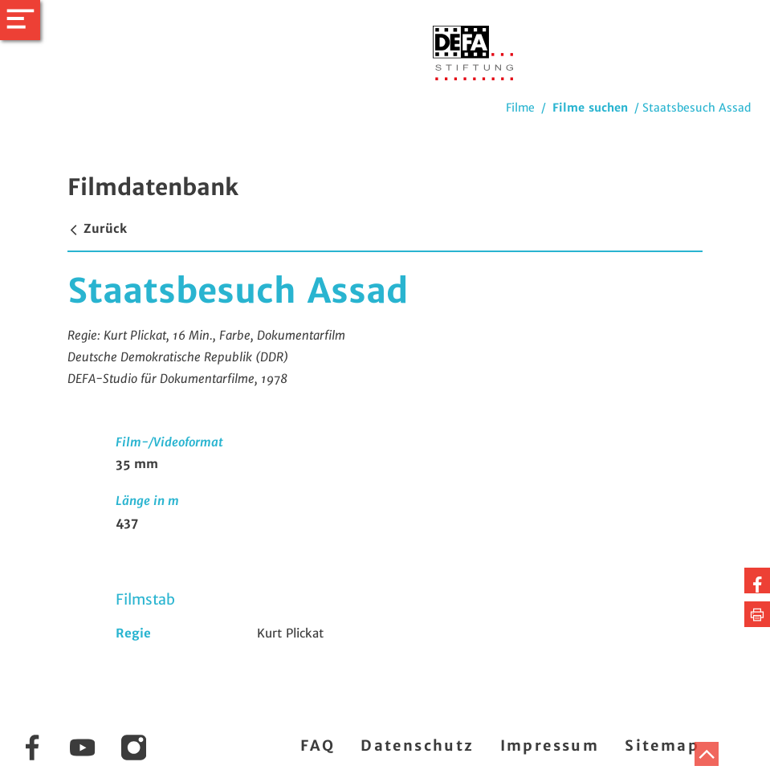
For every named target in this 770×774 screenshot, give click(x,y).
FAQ (317, 745)
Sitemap (662, 745)
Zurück (97, 228)
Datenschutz (417, 745)
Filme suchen (590, 107)
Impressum (550, 745)
